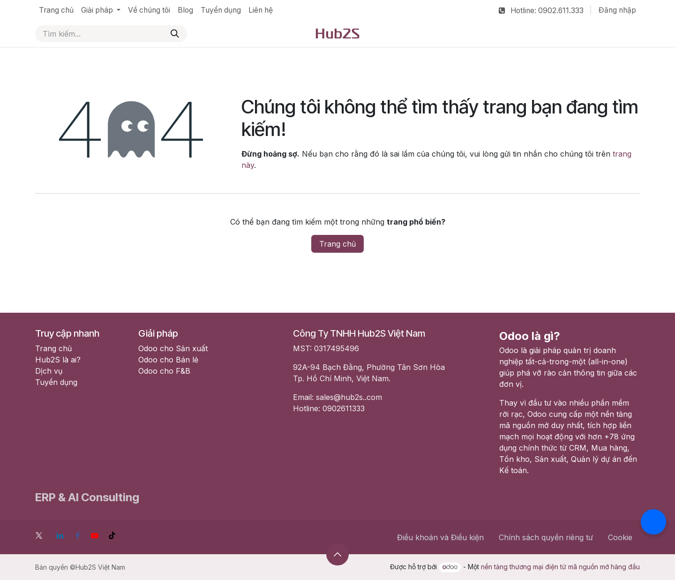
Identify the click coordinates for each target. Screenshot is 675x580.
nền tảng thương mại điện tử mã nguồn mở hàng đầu (560, 567)
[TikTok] (112, 535)
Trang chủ (337, 244)
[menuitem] (56, 10)
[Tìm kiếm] (175, 33)
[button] (337, 554)
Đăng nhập (617, 10)
